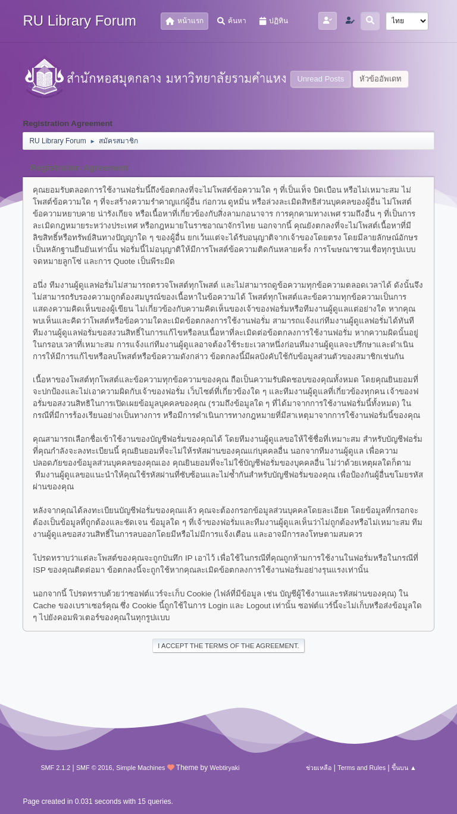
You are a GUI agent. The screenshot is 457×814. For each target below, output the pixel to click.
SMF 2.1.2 (55, 767)
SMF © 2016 (94, 767)
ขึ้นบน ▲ (404, 767)
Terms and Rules (361, 767)
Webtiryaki (224, 767)
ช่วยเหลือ (318, 767)
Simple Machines (140, 767)
